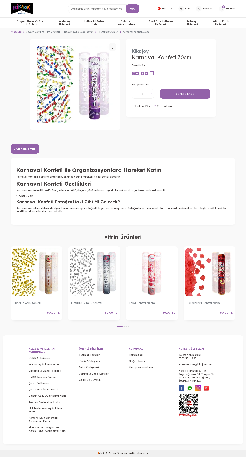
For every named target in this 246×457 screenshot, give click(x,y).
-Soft (101, 453)
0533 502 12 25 (187, 358)
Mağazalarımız (137, 361)
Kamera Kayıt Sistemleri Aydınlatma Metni (43, 419)
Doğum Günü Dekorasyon (78, 31)
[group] (75, 84)
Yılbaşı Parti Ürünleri (221, 22)
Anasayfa (16, 31)
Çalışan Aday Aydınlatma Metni (47, 395)
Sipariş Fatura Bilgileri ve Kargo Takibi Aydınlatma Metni (47, 429)
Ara (132, 8)
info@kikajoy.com (201, 364)
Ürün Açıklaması (24, 149)
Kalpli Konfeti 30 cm (142, 303)
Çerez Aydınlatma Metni (43, 389)
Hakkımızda (136, 354)
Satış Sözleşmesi (89, 367)
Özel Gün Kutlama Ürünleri (161, 22)
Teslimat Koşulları (89, 354)
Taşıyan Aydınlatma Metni (44, 401)
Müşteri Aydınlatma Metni (44, 364)
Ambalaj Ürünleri (64, 22)
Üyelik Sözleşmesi (89, 361)
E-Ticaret (111, 453)
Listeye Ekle (141, 106)
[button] (120, 326)
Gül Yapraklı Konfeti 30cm (203, 303)
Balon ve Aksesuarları (126, 22)
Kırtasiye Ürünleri (192, 22)
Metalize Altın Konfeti (27, 303)
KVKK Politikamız (39, 358)
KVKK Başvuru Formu (42, 376)
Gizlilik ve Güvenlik (90, 379)
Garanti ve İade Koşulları (94, 373)
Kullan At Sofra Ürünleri (94, 22)
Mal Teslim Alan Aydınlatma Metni (45, 410)
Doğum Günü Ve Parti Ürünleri (31, 22)
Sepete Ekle (185, 94)
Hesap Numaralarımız (142, 367)
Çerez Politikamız (39, 383)
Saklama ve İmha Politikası (45, 370)
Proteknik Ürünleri (108, 31)
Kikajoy (140, 51)
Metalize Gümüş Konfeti (86, 303)
